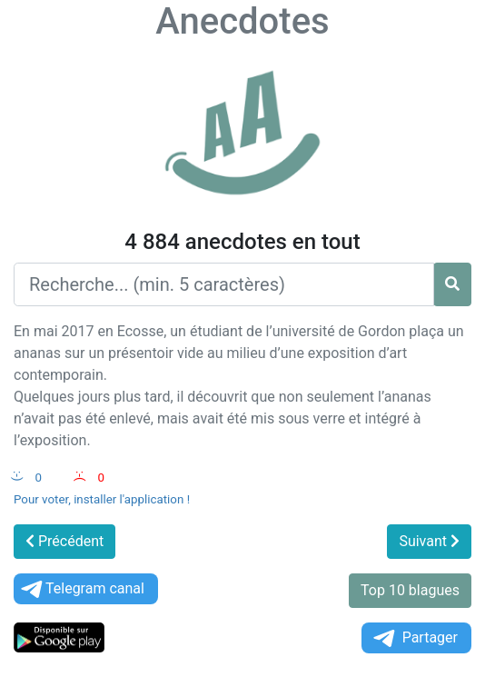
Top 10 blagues (410, 590)
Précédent (64, 541)
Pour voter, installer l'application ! (102, 499)
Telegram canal (81, 589)
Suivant (429, 541)
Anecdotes (242, 21)
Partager (414, 638)
